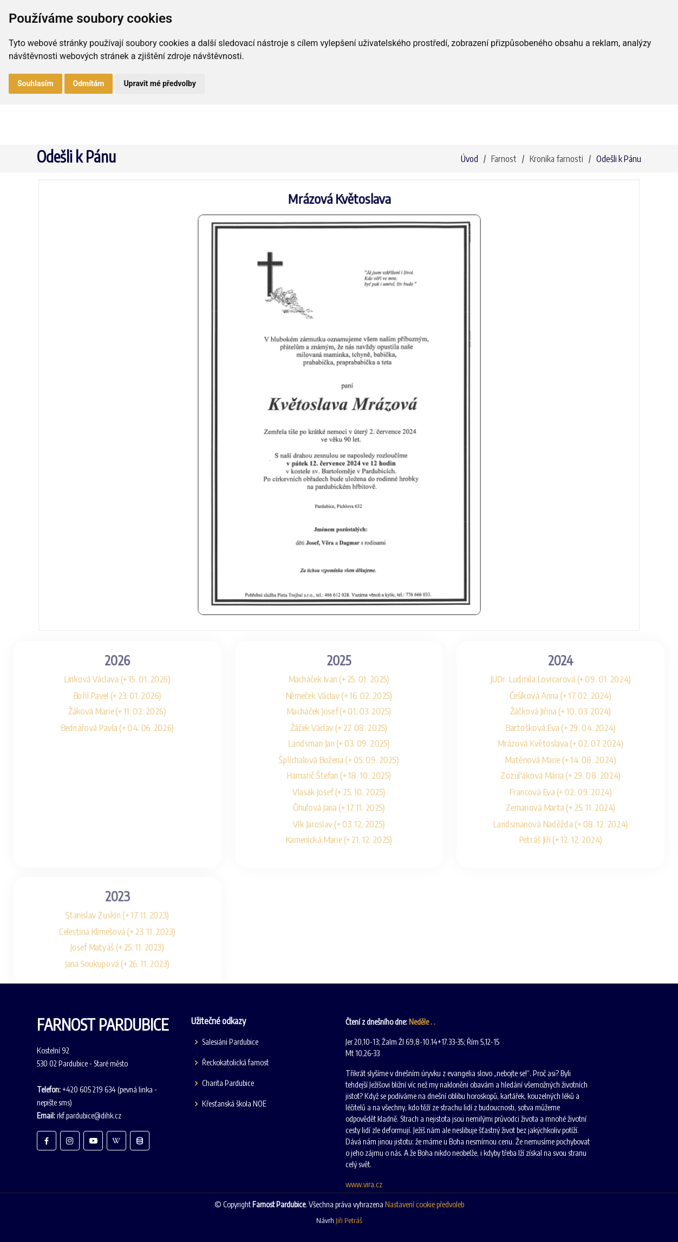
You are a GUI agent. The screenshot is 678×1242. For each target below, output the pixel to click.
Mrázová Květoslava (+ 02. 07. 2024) (581, 737)
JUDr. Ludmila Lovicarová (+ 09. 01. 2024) (581, 667)
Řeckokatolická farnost (235, 1062)
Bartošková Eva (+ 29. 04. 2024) (581, 720)
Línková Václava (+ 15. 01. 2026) (96, 667)
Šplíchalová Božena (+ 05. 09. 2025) (339, 755)
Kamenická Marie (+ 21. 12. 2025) (339, 843)
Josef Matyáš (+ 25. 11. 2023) (96, 960)
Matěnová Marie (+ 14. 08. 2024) (581, 755)
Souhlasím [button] (35, 83)
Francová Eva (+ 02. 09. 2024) (581, 790)
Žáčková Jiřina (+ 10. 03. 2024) (581, 702)
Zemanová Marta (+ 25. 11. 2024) (581, 807)
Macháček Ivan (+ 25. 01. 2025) (339, 667)
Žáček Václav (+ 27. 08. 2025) (339, 720)
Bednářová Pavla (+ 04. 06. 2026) (97, 720)
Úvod (469, 158)
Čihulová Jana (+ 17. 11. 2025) (338, 807)
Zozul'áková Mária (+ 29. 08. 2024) (582, 772)
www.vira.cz (363, 1184)
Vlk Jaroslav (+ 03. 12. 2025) (339, 825)
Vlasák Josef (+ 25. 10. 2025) (339, 790)
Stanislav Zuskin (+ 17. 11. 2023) (97, 925)
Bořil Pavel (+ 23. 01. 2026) (96, 684)
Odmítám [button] (89, 83)
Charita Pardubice (228, 1083)
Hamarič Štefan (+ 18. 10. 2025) (339, 772)
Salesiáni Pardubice (230, 1042)
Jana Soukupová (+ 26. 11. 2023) (97, 978)
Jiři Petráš (349, 1220)
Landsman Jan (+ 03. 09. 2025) (339, 737)
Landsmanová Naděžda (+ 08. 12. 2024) (581, 825)
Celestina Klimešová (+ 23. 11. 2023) (97, 942)
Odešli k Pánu (618, 158)
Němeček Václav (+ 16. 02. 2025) (339, 684)
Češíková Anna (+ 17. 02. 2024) (581, 684)
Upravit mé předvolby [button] (159, 83)
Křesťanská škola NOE (234, 1104)
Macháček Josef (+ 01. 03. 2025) (339, 702)
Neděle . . (422, 1021)
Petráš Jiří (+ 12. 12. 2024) (582, 843)
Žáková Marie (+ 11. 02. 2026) (97, 702)
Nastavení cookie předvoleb (424, 1204)
